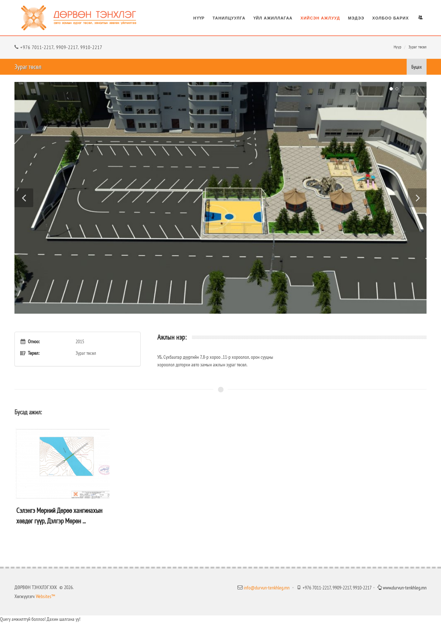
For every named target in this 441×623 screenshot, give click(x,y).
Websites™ (45, 596)
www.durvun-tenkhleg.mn (402, 587)
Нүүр (397, 46)
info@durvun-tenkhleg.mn (267, 587)
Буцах (416, 67)
